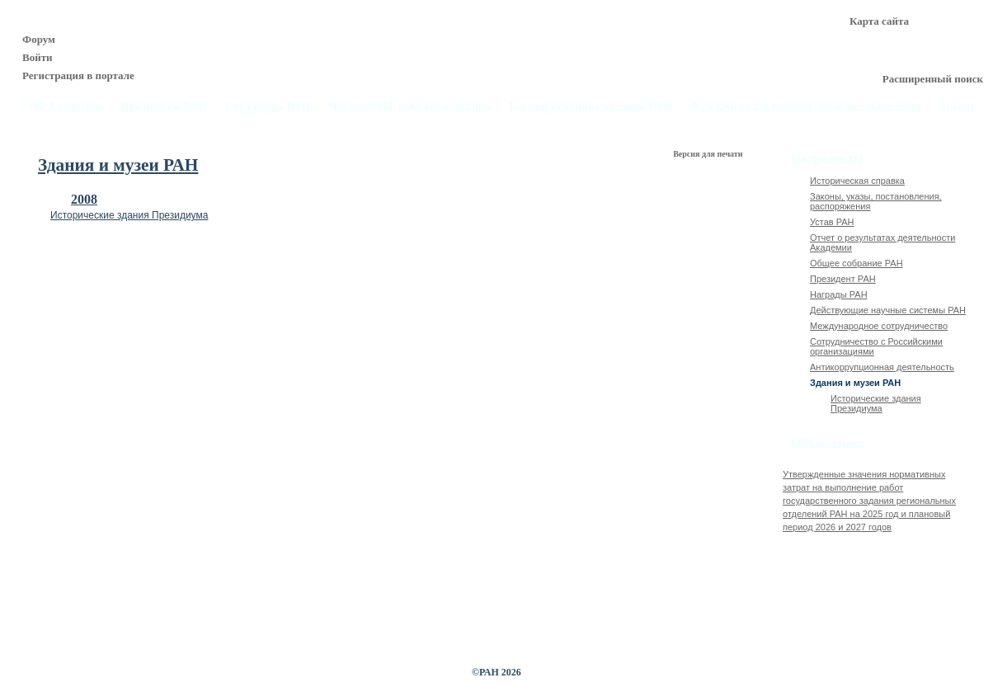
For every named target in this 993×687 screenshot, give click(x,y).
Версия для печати (709, 153)
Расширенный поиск (932, 79)
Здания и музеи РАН (855, 383)
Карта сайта (879, 21)
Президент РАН (843, 279)
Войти (37, 57)
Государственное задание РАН (591, 107)
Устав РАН (832, 222)
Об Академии (65, 107)
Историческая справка (857, 181)
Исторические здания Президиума (129, 215)
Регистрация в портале (78, 75)
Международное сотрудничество (879, 326)
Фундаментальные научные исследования (804, 107)
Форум (38, 39)
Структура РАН (268, 107)
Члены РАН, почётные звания (410, 107)
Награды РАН (839, 294)
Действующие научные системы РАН (888, 310)
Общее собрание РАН (856, 263)
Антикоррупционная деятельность (882, 367)
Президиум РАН (163, 107)
